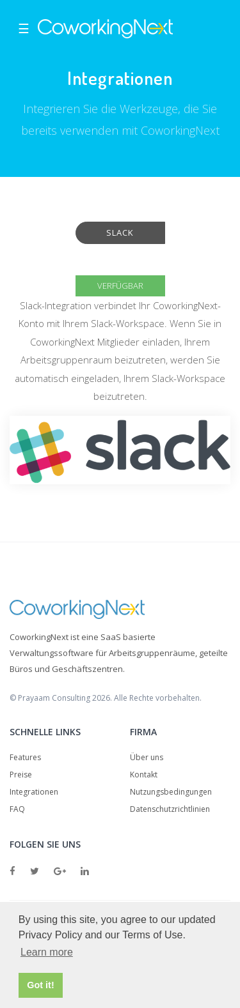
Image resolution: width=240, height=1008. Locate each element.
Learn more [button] (46, 952)
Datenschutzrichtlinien (170, 809)
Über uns (146, 757)
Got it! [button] (40, 985)
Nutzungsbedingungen (171, 791)
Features (25, 757)
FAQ (17, 809)
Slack (120, 232)
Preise (21, 774)
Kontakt (143, 774)
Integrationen (34, 791)
